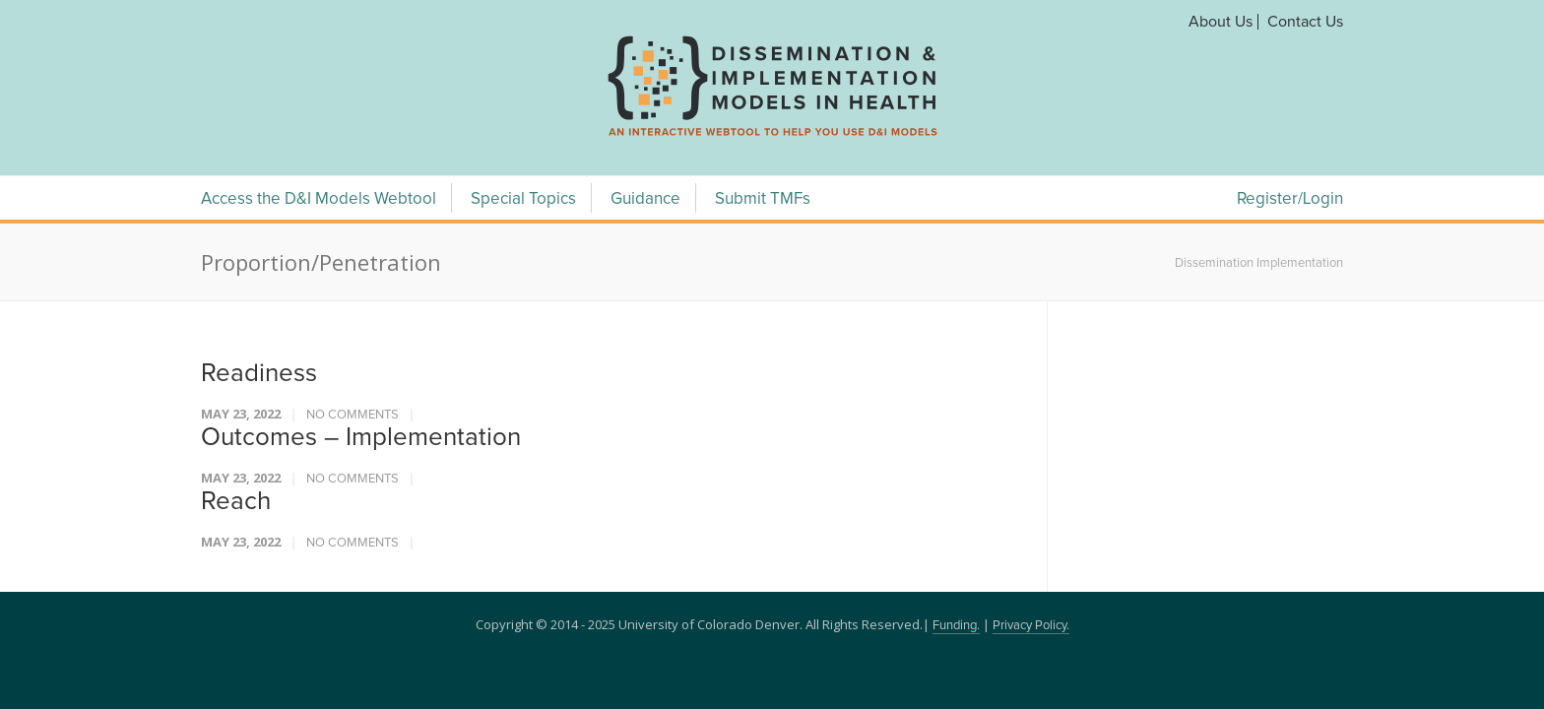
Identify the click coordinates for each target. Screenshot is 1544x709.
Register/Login (1290, 199)
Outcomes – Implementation (361, 437)
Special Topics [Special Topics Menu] (523, 199)
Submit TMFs (762, 199)
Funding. (956, 625)
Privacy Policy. (1031, 625)
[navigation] (772, 136)
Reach (236, 501)
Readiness (259, 373)
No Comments (352, 415)
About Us (1221, 22)
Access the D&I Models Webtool (318, 199)
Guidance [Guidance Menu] (645, 199)
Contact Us (1305, 22)
